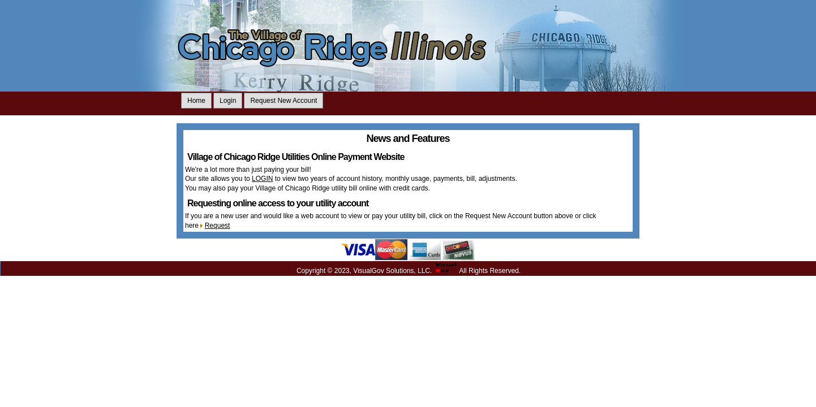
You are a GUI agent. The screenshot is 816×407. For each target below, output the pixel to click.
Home (196, 101)
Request (217, 226)
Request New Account (283, 101)
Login (228, 101)
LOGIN (262, 179)
